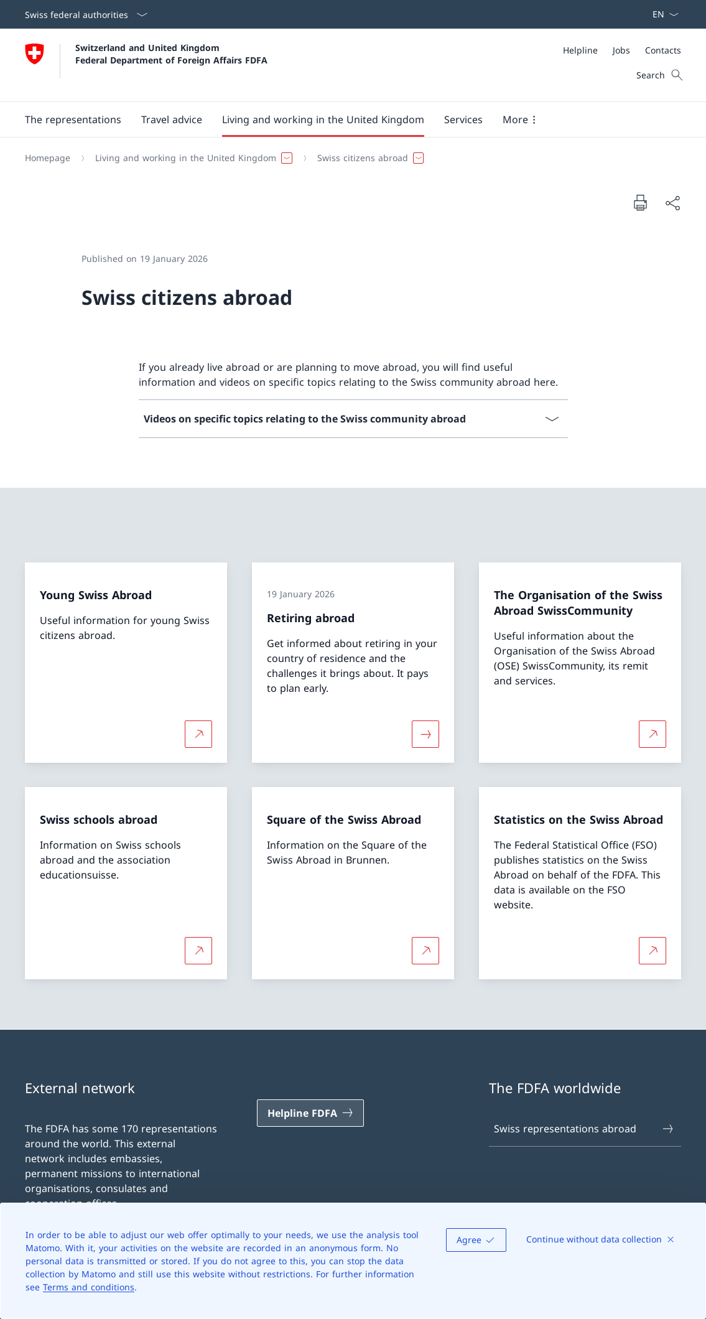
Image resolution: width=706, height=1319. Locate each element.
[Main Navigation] (343, 119)
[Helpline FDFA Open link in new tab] (310, 1113)
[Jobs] (621, 50)
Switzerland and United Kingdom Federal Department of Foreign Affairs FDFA (171, 53)
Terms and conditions (88, 1287)
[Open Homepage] (146, 65)
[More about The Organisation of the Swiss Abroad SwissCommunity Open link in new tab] (652, 733)
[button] (73, 119)
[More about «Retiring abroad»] (425, 733)
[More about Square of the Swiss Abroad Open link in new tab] (425, 950)
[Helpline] (580, 50)
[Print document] (640, 202)
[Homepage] (47, 158)
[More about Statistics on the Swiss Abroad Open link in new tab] (652, 950)
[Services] (463, 119)
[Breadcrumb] (348, 158)
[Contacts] (663, 50)
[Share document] (672, 203)
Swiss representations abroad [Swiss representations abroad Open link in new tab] (584, 1128)
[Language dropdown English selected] (661, 14)
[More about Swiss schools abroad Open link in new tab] (198, 950)
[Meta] (622, 50)
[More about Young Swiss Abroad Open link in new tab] (198, 733)
